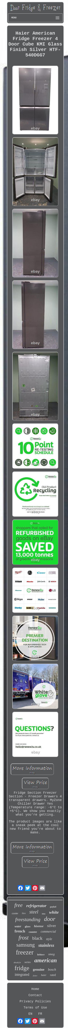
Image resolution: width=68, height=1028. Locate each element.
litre (24, 913)
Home (35, 989)
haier (43, 975)
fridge (22, 968)
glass (27, 926)
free (18, 905)
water (18, 926)
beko (43, 914)
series (27, 962)
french (20, 931)
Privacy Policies (35, 1001)
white (54, 912)
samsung (25, 945)
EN (30, 1014)
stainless (46, 945)
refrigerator (36, 905)
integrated (22, 974)
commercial (48, 931)
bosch (52, 969)
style (49, 939)
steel (33, 912)
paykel (53, 906)
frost (23, 937)
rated (53, 974)
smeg (51, 954)
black (37, 938)
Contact (35, 995)
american (45, 960)
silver (51, 925)
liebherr (41, 954)
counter (33, 932)
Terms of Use (35, 1007)
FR (40, 1014)
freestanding (27, 919)
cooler (15, 913)
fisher (35, 975)
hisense (39, 926)
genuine (38, 969)
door (49, 919)
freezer (25, 952)
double (17, 963)
